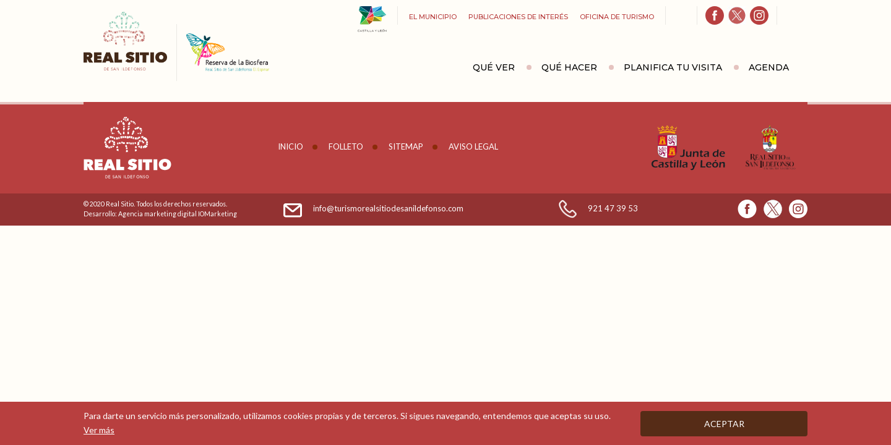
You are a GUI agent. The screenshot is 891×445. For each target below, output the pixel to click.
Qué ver (494, 67)
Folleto (346, 146)
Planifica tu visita (673, 67)
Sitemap (406, 146)
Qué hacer (569, 67)
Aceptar (724, 423)
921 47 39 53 (613, 208)
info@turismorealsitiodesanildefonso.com (388, 208)
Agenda (769, 67)
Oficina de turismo (617, 16)
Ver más (99, 430)
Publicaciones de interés (518, 16)
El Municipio (433, 16)
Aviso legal (473, 146)
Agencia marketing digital (157, 214)
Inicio (290, 146)
